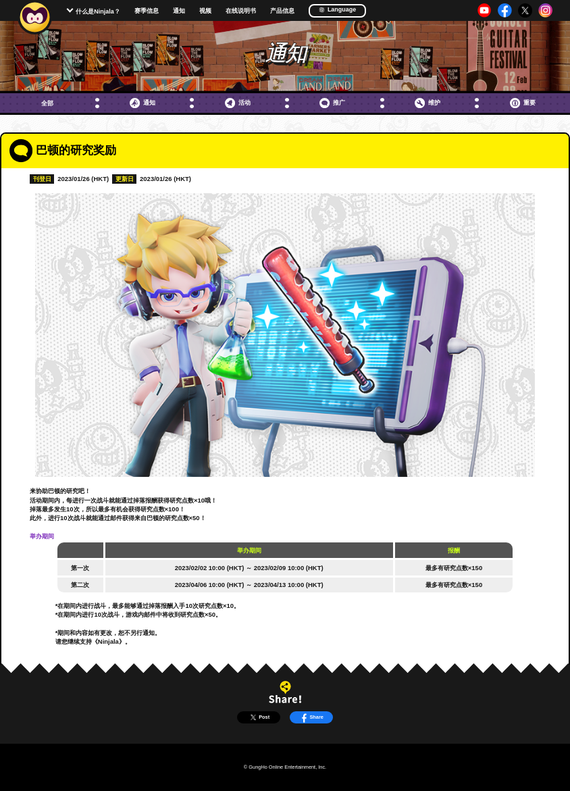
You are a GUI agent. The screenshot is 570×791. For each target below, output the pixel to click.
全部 (47, 103)
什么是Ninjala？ (98, 11)
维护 (427, 103)
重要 (523, 103)
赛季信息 (146, 11)
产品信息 (282, 11)
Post (258, 717)
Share (311, 717)
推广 (332, 103)
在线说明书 (241, 11)
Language (337, 10)
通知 (179, 11)
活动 (238, 103)
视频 (205, 11)
